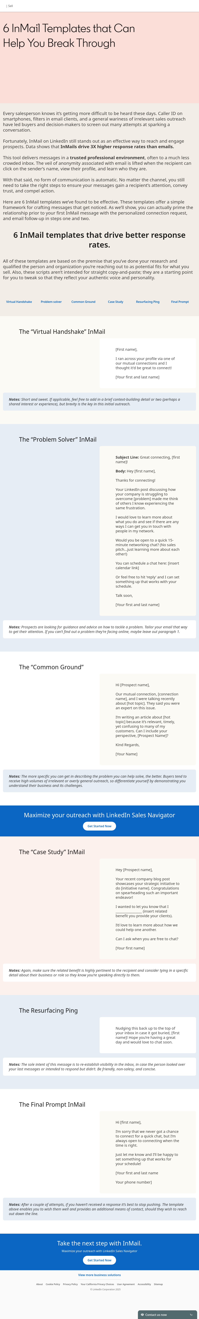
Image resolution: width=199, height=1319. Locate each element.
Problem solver (51, 302)
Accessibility (144, 1284)
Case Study (115, 302)
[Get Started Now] (99, 826)
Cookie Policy (53, 1284)
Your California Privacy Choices (97, 1284)
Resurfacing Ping (147, 302)
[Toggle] (191, 1315)
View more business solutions (99, 1275)
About (39, 1284)
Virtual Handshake (19, 302)
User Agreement (126, 1284)
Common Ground (83, 302)
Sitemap (158, 1284)
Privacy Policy (70, 1284)
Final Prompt (180, 302)
